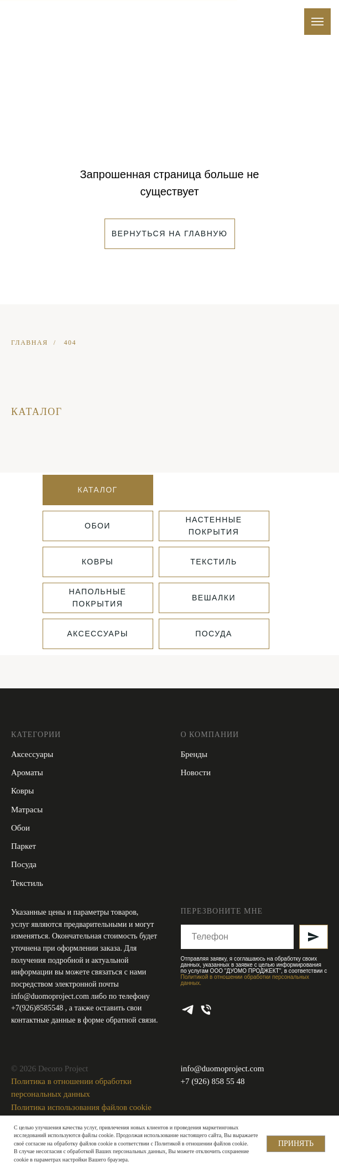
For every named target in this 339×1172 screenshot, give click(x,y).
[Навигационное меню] (317, 21)
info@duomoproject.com (50, 996)
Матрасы (27, 809)
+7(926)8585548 (38, 1008)
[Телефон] (206, 1010)
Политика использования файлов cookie (81, 1107)
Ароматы (27, 772)
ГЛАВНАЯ (29, 342)
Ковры (22, 790)
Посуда (23, 864)
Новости (196, 772)
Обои (20, 827)
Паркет (23, 846)
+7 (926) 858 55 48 (213, 1081)
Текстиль (27, 883)
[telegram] (188, 1010)
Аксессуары (32, 754)
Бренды (194, 754)
